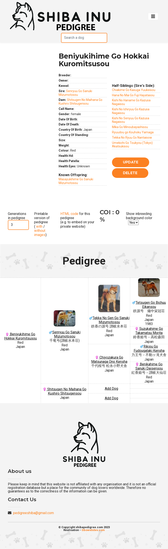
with (38, 226)
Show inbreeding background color (139, 216)
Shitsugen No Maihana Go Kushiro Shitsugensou (80, 101)
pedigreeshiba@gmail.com (33, 513)
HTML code (69, 214)
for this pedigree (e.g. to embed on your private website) (77, 220)
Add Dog (111, 388)
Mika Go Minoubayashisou (130, 127)
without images (40, 233)
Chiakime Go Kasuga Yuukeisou (133, 90)
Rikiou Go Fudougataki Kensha (149, 348)
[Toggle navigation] (153, 16)
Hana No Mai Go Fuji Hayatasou (133, 95)
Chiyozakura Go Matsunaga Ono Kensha (109, 359)
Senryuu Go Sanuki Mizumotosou (75, 93)
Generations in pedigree (17, 216)
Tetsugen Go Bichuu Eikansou (149, 293)
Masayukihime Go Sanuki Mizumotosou (76, 181)
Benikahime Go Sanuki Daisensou (149, 366)
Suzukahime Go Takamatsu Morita (149, 331)
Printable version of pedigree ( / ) (42, 224)
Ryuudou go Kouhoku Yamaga (133, 132)
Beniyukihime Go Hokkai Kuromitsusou (20, 336)
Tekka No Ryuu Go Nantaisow (132, 137)
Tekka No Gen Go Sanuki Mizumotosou (109, 304)
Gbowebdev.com (93, 530)
